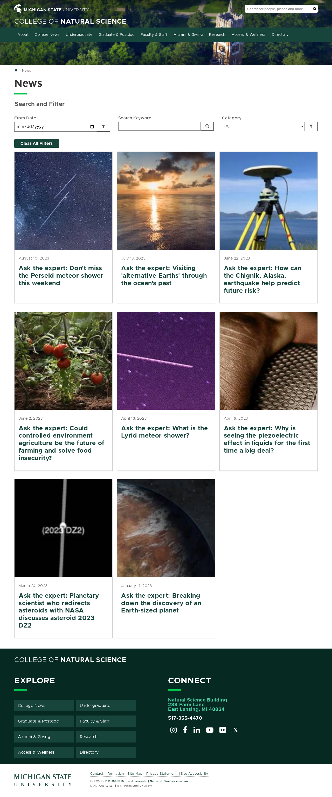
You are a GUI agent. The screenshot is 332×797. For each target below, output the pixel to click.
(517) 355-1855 (113, 781)
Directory (280, 35)
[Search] (207, 126)
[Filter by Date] (103, 127)
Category (231, 118)
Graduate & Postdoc (116, 35)
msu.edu (140, 781)
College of (70, 21)
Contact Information (107, 773)
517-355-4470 (185, 718)
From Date (25, 118)
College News (47, 35)
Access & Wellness (249, 35)
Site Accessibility (195, 773)
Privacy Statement (161, 773)
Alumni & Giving (188, 35)
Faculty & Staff (154, 35)
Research (217, 35)
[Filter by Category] (311, 126)
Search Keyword (135, 118)
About (23, 35)
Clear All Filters (36, 143)
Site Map (135, 773)
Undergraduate (79, 35)
